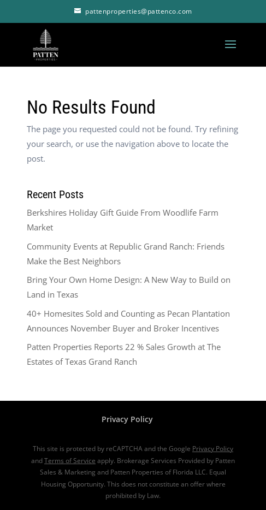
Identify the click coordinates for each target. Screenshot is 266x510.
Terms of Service (70, 460)
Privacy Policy (127, 419)
